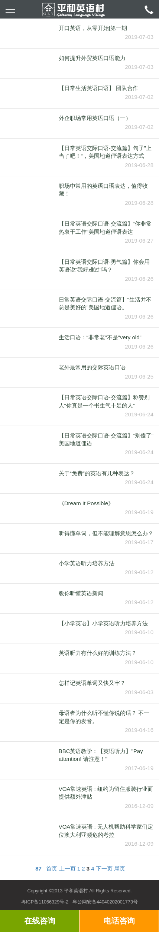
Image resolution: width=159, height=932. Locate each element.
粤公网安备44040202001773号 (105, 902)
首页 (51, 868)
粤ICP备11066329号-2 (44, 902)
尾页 (119, 868)
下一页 (104, 868)
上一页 (67, 868)
